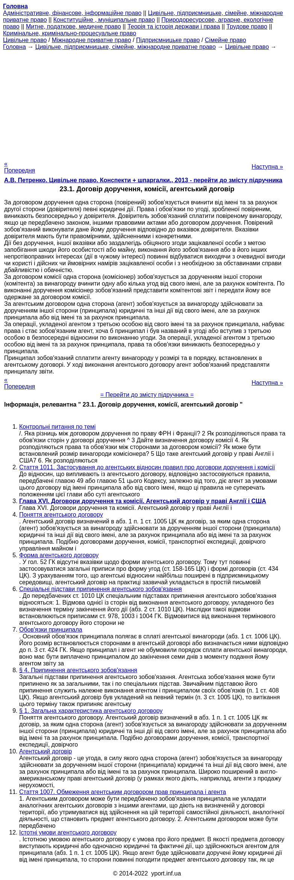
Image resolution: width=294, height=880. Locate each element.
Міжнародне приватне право (91, 40)
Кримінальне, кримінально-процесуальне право (69, 33)
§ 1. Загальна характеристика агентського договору (91, 711)
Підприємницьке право (168, 40)
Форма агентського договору (59, 555)
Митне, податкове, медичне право (73, 26)
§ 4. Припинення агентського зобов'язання (78, 670)
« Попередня (19, 167)
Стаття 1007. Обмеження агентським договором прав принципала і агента (122, 792)
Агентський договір (45, 751)
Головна (14, 47)
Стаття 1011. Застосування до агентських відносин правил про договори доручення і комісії (147, 467)
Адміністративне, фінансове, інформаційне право (72, 13)
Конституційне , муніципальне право (104, 20)
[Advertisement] (147, 103)
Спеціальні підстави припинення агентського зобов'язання (100, 589)
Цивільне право (25, 40)
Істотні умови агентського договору (68, 832)
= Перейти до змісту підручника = (147, 395)
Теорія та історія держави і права (173, 26)
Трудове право (246, 26)
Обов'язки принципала (50, 629)
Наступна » (267, 166)
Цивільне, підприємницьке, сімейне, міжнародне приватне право (125, 47)
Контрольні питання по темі (57, 426)
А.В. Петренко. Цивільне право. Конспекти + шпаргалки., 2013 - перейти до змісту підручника (143, 180)
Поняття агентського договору (61, 514)
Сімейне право (225, 40)
